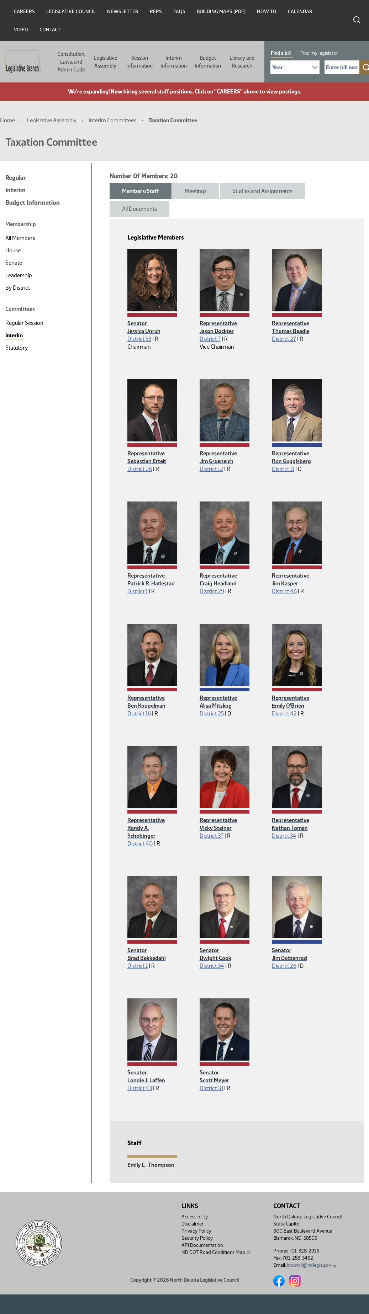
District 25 (212, 713)
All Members (20, 238)
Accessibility (194, 1217)
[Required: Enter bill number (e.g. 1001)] (342, 67)
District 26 (139, 469)
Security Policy (197, 1238)
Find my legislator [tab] (319, 53)
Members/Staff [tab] (140, 191)
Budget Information (208, 62)
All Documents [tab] (139, 208)
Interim (15, 190)
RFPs (156, 12)
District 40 (140, 843)
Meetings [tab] (196, 191)
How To (266, 12)
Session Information (139, 62)
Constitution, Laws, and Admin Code (71, 62)
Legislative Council (71, 12)
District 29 (212, 591)
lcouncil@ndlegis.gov (311, 1265)
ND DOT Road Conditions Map (216, 1252)
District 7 (210, 339)
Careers (24, 12)
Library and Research (242, 62)
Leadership (18, 275)
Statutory (16, 347)
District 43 (139, 1088)
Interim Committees (112, 120)
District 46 (284, 591)
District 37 (211, 835)
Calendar (300, 12)
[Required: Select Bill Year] (295, 67)
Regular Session (24, 323)
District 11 (283, 469)
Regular (15, 178)
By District (17, 287)
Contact (49, 30)
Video (21, 30)
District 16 (139, 713)
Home (7, 120)
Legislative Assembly (105, 62)
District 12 (211, 469)
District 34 (284, 835)
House (13, 250)
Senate (13, 262)
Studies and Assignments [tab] (262, 191)
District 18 (211, 1088)
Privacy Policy (196, 1231)
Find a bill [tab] (281, 53)
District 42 (284, 713)
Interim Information (173, 62)
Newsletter (122, 12)
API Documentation (202, 1245)
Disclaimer (192, 1224)
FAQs (179, 12)
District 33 (139, 339)
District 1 (137, 591)
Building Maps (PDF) (221, 12)
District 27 (284, 339)
